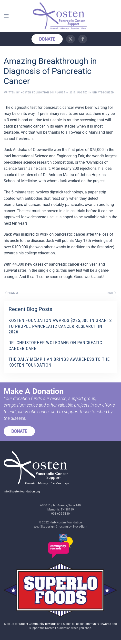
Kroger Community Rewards (37, 624)
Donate (47, 39)
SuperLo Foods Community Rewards (87, 624)
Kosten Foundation (35, 92)
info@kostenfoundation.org (22, 491)
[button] (6, 16)
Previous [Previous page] (12, 292)
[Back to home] (60, 16)
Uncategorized (103, 92)
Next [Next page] (112, 292)
